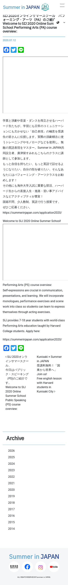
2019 (11, 496)
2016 (11, 515)
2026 (11, 450)
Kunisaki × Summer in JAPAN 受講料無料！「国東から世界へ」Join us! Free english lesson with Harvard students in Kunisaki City (49, 374)
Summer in (26, 6)
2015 (11, 522)
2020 (11, 489)
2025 (11, 457)
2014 (11, 528)
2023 (11, 470)
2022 (11, 476)
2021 (11, 483)
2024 (11, 463)
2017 (11, 509)
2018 (11, 502)
